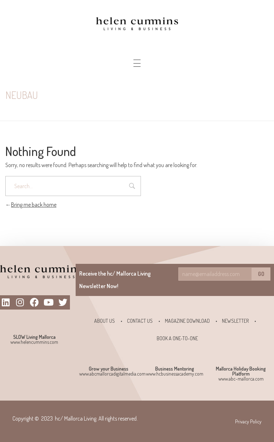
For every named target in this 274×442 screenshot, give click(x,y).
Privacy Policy (248, 421)
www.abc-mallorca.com (241, 379)
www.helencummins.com (34, 342)
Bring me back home (30, 204)
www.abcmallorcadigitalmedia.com (112, 374)
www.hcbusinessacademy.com (174, 374)
